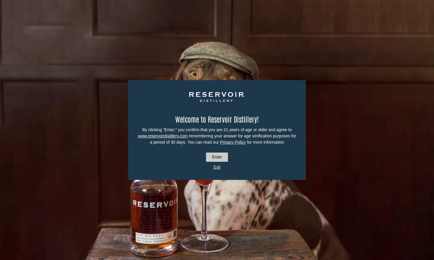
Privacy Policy (233, 142)
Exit (216, 167)
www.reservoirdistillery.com (163, 136)
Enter (217, 157)
